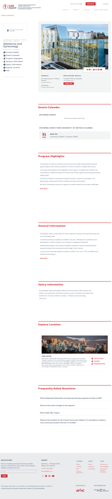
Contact (87, 10)
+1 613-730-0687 (47, 468)
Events (90, 464)
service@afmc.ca (46, 471)
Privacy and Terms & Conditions (103, 470)
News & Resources (101, 10)
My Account (103, 464)
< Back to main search (7, 15)
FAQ (77, 469)
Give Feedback (104, 466)
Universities (91, 469)
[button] (44, 188)
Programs (91, 466)
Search (66, 10)
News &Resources (79, 471)
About (77, 10)
